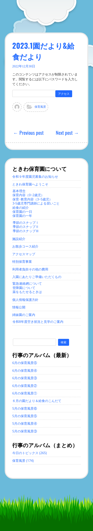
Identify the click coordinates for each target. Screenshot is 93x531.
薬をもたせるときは (27, 292)
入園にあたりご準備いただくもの (36, 277)
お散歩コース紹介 (25, 246)
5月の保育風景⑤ (24, 416)
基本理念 (19, 191)
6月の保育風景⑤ (24, 363)
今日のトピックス (25, 453)
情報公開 (18, 307)
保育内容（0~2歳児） (28, 195)
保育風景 (40, 106)
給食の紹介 (20, 207)
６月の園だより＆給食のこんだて (36, 401)
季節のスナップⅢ (26, 231)
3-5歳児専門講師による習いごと (36, 203)
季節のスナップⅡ (26, 226)
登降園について (23, 287)
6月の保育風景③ (24, 378)
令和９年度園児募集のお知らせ (35, 176)
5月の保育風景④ (24, 423)
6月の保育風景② (24, 385)
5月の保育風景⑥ (24, 408)
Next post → (67, 132)
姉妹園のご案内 (23, 314)
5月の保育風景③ (24, 431)
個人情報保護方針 (25, 299)
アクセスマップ (23, 254)
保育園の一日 (22, 211)
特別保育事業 (22, 261)
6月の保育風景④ (24, 370)
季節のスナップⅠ (26, 222)
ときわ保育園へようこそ (30, 184)
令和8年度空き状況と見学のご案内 (37, 321)
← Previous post (28, 132)
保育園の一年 (22, 215)
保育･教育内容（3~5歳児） (32, 199)
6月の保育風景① (24, 393)
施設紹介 (18, 239)
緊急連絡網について (27, 283)
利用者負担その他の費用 (30, 269)
